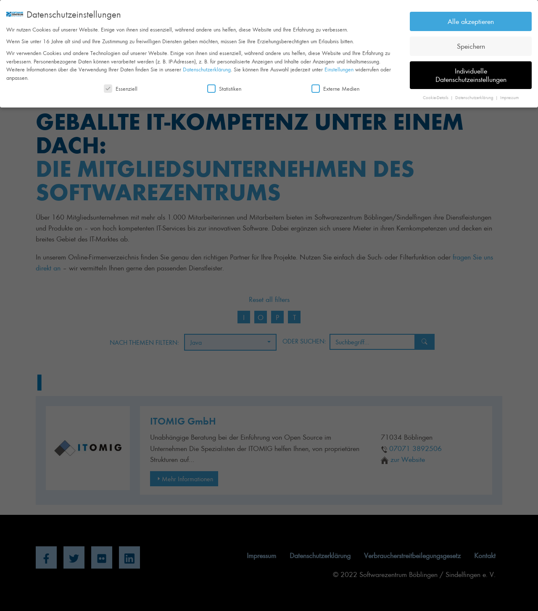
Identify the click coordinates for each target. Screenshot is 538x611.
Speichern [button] (471, 42)
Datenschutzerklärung (207, 66)
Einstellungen (338, 66)
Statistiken (224, 85)
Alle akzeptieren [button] (471, 18)
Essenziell (120, 85)
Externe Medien (335, 85)
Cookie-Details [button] (436, 94)
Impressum (509, 94)
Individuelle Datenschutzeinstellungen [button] (470, 71)
